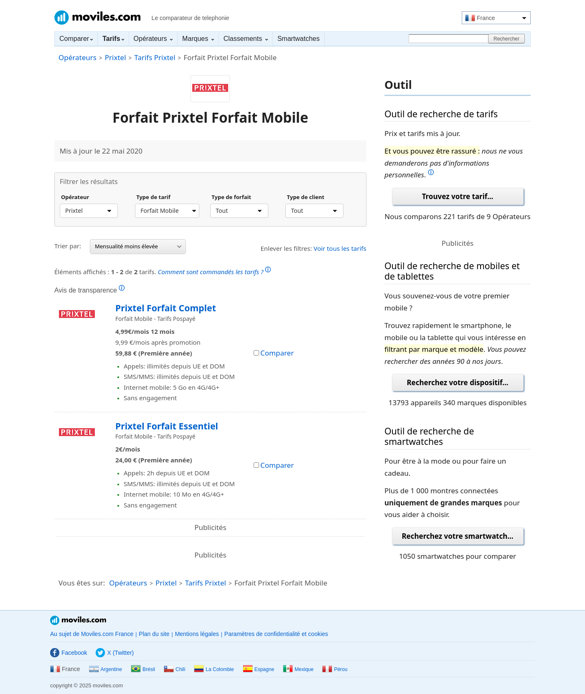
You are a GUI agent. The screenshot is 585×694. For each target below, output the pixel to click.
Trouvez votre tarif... (457, 196)
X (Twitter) (115, 652)
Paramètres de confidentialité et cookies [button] (276, 634)
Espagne (258, 669)
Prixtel (115, 57)
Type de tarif (153, 197)
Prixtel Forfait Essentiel (166, 426)
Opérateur (75, 197)
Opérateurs (153, 38)
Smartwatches (298, 38)
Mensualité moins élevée (138, 246)
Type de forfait (231, 197)
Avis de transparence (89, 290)
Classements (246, 38)
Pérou (334, 669)
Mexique (298, 669)
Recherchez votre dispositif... (457, 382)
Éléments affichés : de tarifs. (162, 270)
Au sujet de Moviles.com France (91, 634)
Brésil (143, 669)
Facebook (68, 652)
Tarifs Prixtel (154, 57)
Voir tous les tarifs (339, 248)
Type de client (305, 197)
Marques (198, 38)
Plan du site (154, 634)
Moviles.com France (97, 17)
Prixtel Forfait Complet (165, 308)
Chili (174, 669)
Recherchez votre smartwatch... (457, 536)
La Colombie (214, 669)
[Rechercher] (450, 38)
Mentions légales (197, 634)
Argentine (105, 669)
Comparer (76, 38)
